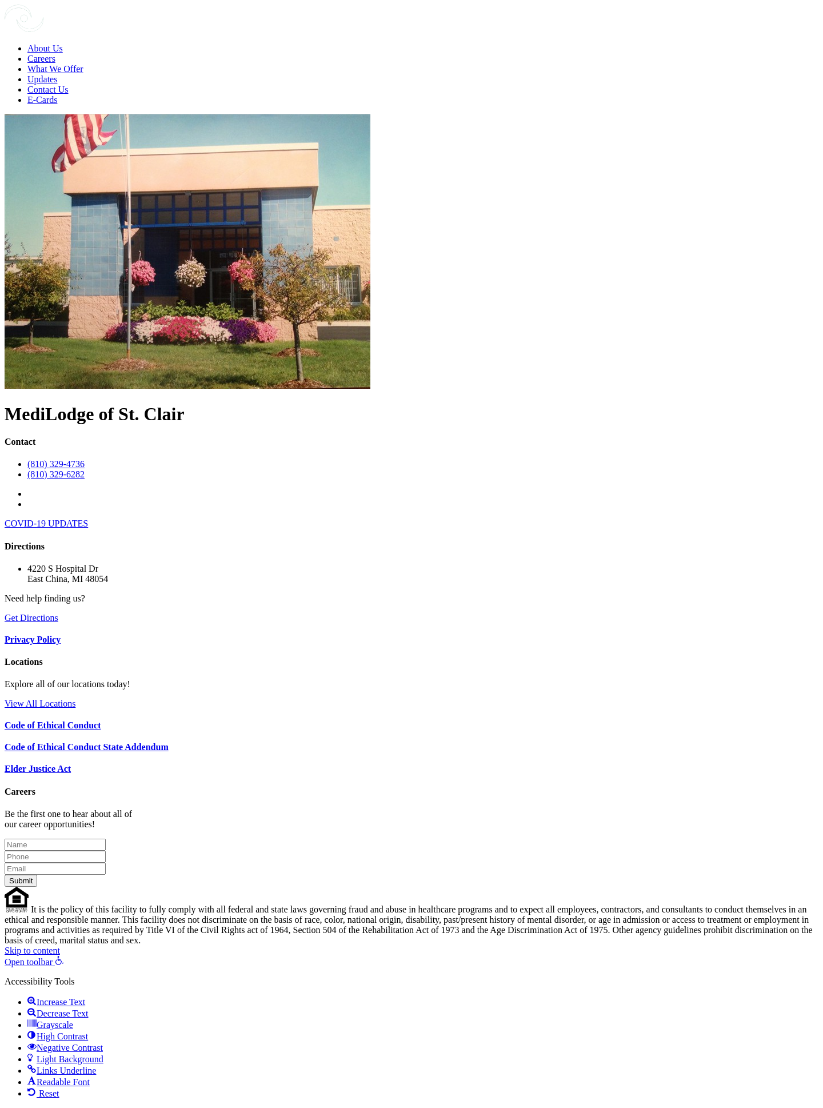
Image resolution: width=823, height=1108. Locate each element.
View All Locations (40, 703)
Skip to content (32, 950)
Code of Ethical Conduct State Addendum (87, 747)
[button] (34, 962)
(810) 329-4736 (56, 464)
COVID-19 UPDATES (46, 523)
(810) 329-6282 (56, 474)
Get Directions (31, 618)
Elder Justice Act (38, 769)
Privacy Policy (33, 639)
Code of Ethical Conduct (53, 725)
